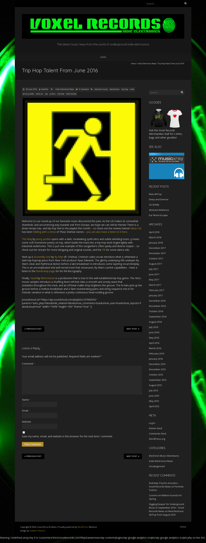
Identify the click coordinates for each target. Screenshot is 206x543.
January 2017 (156, 295)
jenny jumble (28, 94)
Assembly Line (42, 256)
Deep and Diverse (158, 199)
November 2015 (157, 369)
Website (26, 421)
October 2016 (156, 311)
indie (132, 89)
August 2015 (155, 385)
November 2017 (157, 253)
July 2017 (153, 269)
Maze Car (135, 228)
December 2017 (157, 248)
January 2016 (156, 358)
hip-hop (124, 89)
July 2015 (153, 390)
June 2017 (154, 274)
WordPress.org (157, 438)
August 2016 (155, 321)
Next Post (133, 329)
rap (46, 94)
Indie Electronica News (147, 63)
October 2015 (156, 374)
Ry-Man (59, 256)
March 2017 (155, 284)
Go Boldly (154, 204)
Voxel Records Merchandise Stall (162, 132)
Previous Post (33, 329)
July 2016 (153, 327)
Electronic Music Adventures (164, 455)
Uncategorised (157, 466)
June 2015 (154, 395)
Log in (152, 423)
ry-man (52, 94)
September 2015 (157, 379)
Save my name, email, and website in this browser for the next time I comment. (67, 436)
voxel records (71, 94)
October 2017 (156, 258)
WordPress (82, 527)
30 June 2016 (31, 89)
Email (26, 410)
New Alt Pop (155, 194)
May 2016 (154, 337)
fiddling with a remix (44, 231)
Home (103, 57)
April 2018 (154, 232)
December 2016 (157, 300)
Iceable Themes (37, 530)
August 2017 (155, 263)
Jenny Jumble (43, 239)
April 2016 (154, 343)
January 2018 (156, 242)
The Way (27, 239)
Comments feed (157, 433)
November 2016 (157, 306)
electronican (115, 89)
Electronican (48, 278)
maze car (39, 94)
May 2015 (154, 401)
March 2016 (155, 348)
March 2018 (155, 237)
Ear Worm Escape (158, 215)
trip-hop (60, 94)
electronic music (101, 89)
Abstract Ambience (159, 209)
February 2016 (156, 353)
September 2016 (157, 316)
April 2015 (154, 406)
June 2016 (154, 332)
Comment (28, 363)
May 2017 (154, 279)
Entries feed (155, 428)
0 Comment (84, 89)
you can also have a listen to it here (106, 231)
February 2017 (156, 290)
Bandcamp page (45, 271)
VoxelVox (44, 89)
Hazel (33, 278)
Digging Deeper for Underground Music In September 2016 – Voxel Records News (166, 508)
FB (103, 249)
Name (26, 399)
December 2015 (157, 364)
